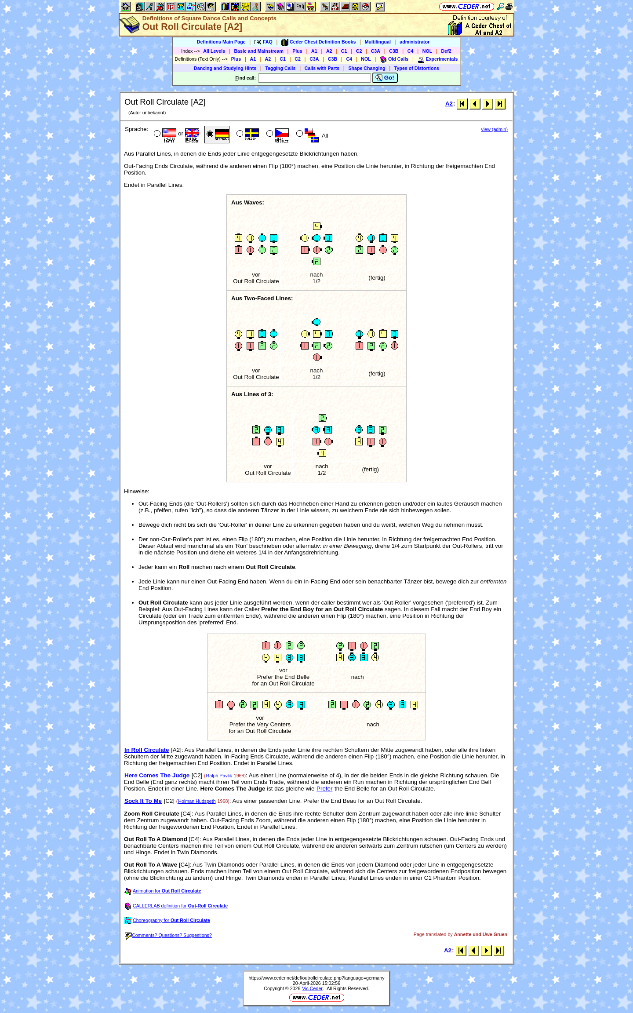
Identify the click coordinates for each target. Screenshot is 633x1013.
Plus (297, 51)
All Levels (214, 51)
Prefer (324, 788)
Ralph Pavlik (219, 775)
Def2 (446, 51)
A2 (329, 51)
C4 (410, 51)
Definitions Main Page (221, 41)
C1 (344, 51)
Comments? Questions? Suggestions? (168, 935)
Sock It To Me (143, 801)
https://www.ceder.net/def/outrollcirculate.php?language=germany (317, 977)
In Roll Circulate (146, 750)
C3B (393, 51)
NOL (427, 51)
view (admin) (494, 129)
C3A (375, 51)
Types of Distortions (416, 68)
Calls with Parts (322, 68)
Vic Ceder (312, 988)
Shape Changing (366, 68)
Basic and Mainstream (259, 51)
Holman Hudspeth (196, 801)
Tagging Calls (280, 68)
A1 (314, 51)
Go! (384, 77)
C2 (359, 51)
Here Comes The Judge (156, 775)
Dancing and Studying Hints (225, 68)
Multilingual (378, 41)
